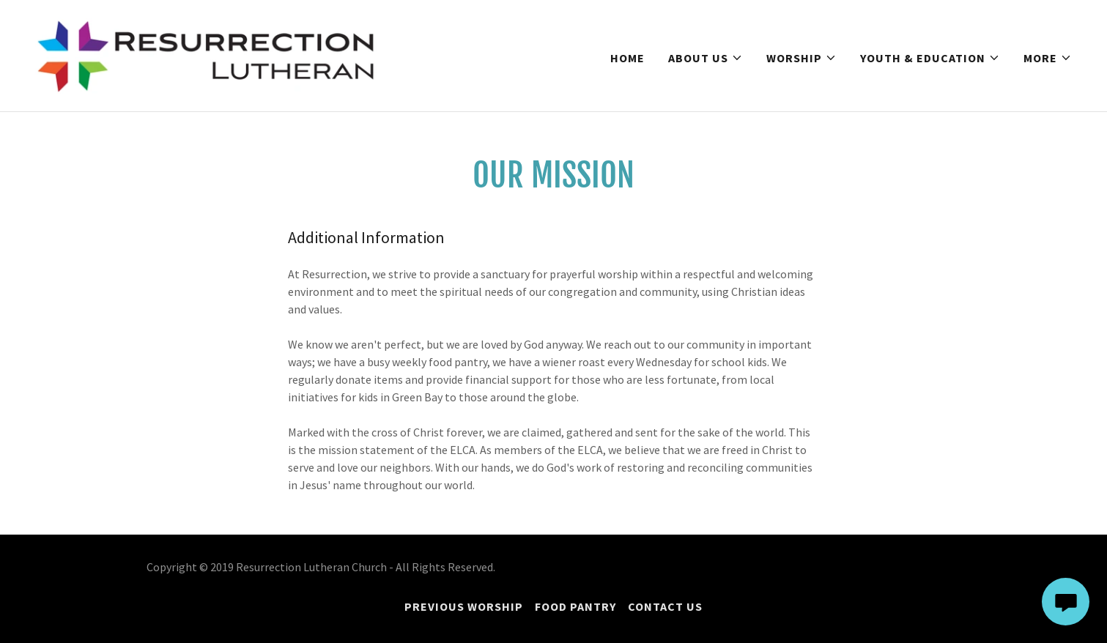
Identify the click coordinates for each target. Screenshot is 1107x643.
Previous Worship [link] (463, 606)
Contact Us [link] (665, 606)
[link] (206, 54)
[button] (705, 58)
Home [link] (627, 58)
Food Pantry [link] (575, 606)
